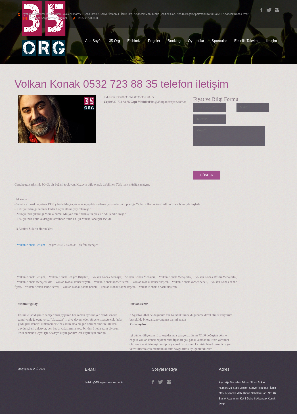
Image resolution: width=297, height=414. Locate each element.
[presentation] (227, 157)
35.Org (114, 41)
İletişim (271, 41)
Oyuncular (196, 41)
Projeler (154, 41)
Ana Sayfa (93, 41)
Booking (174, 41)
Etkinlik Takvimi (246, 41)
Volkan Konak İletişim (30, 245)
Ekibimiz (134, 41)
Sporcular (219, 41)
